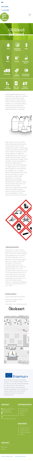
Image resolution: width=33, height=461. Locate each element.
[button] (16, 2)
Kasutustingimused (7, 456)
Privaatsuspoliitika (20, 456)
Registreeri (4, 6)
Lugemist (22, 434)
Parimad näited (24, 411)
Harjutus (22, 415)
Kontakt (3, 449)
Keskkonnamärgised (25, 432)
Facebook (4, 447)
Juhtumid (22, 413)
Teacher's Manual (24, 428)
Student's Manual (24, 430)
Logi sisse (5, 10)
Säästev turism (24, 409)
